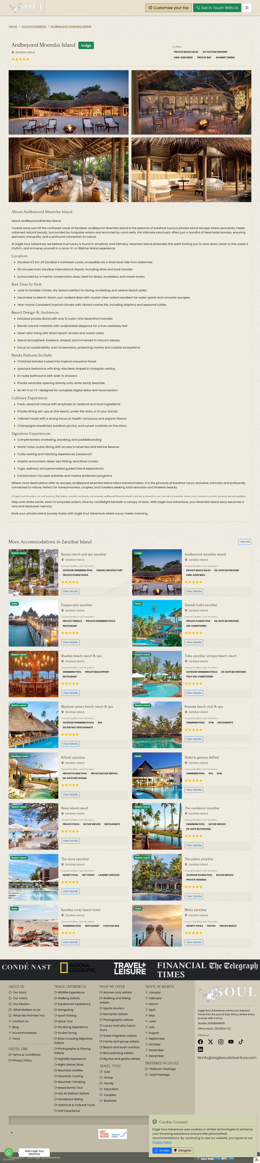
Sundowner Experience (72, 1004)
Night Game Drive (68, 1065)
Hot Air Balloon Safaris (71, 1093)
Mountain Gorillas (68, 1070)
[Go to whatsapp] (8, 1152)
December (156, 1056)
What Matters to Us (24, 1010)
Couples (108, 1095)
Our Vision (18, 998)
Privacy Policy (22, 1060)
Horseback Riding (68, 1099)
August (153, 1033)
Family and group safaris (119, 1041)
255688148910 (216, 1023)
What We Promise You (27, 1015)
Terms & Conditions (26, 1055)
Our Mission (19, 1004)
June (152, 1021)
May (151, 1015)
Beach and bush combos (120, 1047)
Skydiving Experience (71, 1027)
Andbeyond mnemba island (71, 26)
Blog (15, 1027)
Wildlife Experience (69, 992)
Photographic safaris (116, 1020)
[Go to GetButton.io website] (8, 1159)
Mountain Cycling (68, 1076)
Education (109, 1089)
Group (106, 1078)
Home (13, 26)
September (156, 1039)
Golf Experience (67, 1111)
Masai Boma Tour (68, 1088)
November (156, 1050)
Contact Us (20, 1021)
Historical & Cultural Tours (74, 1105)
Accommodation (34, 26)
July (151, 1027)
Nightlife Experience (70, 1059)
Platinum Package (160, 1069)
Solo (105, 1072)
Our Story (17, 992)
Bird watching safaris (116, 1053)
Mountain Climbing (69, 1082)
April (151, 1010)
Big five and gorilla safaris (120, 1059)
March (153, 1004)
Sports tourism (112, 1008)
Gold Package (157, 1075)
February (155, 998)
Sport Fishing (65, 1015)
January (154, 992)
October (154, 1044)
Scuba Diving (65, 1033)
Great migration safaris (118, 1036)
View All (245, 542)
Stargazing (63, 1010)
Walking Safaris (67, 998)
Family (107, 1083)
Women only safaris (116, 992)
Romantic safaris (114, 1014)
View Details (70, 591)
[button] (168, 7)
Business (108, 1101)
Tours (16, 1039)
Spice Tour (63, 1021)
